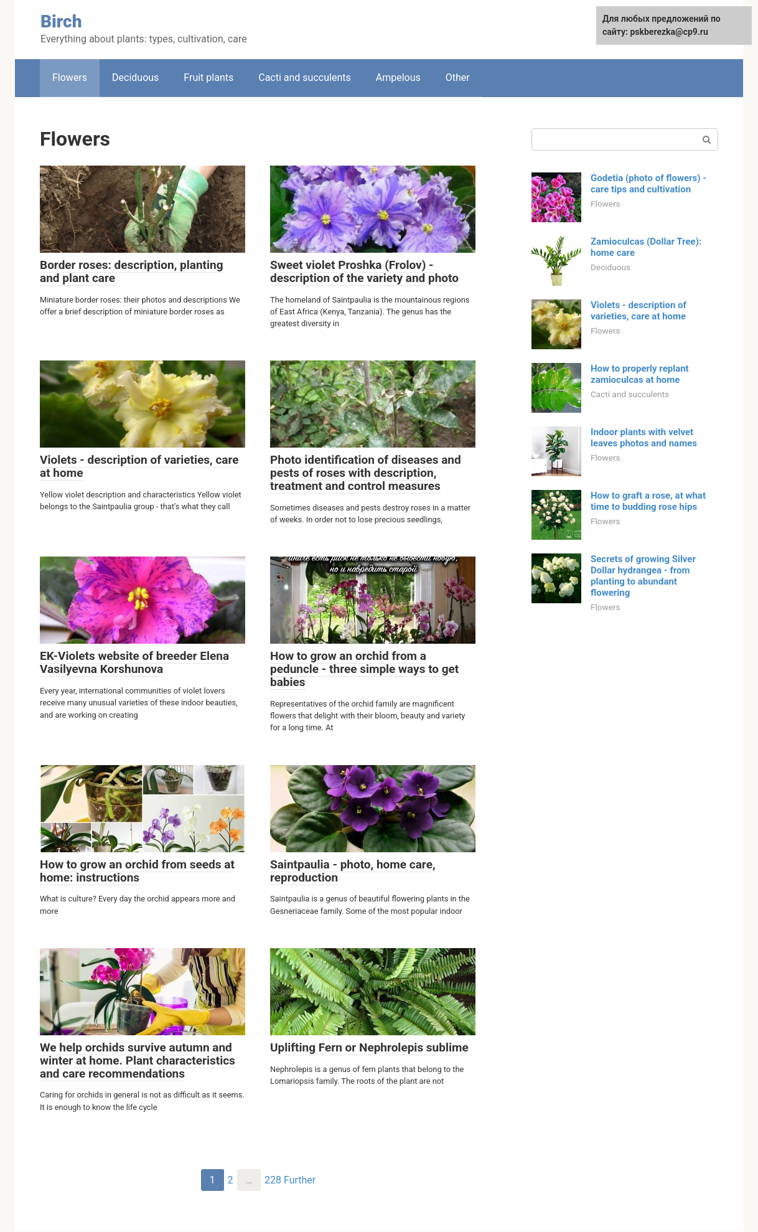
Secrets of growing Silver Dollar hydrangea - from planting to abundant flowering (643, 575)
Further (300, 1180)
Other (458, 77)
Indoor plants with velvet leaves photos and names (644, 437)
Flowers (605, 204)
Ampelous (398, 77)
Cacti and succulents (304, 77)
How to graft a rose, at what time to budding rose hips (648, 501)
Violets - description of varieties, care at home (638, 310)
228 (272, 1180)
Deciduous (135, 77)
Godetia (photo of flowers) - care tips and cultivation (648, 183)
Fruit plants (208, 77)
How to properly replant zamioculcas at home (640, 374)
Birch (61, 21)
